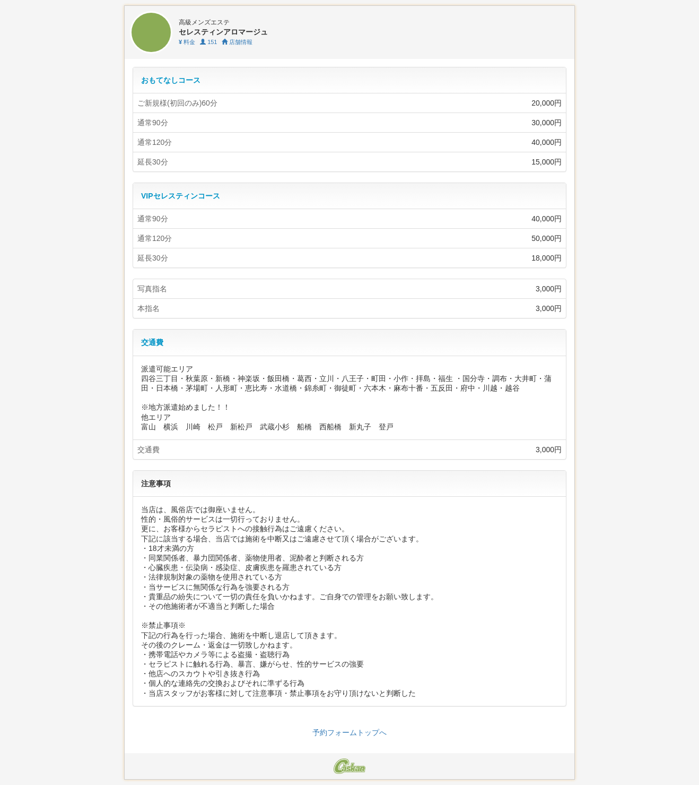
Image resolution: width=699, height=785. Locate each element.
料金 (187, 42)
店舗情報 (237, 42)
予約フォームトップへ (349, 732)
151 (208, 42)
